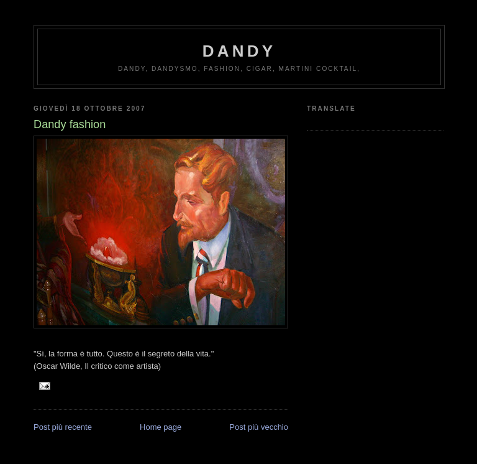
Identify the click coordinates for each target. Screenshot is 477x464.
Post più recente (63, 427)
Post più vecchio (258, 427)
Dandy (239, 51)
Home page (160, 427)
